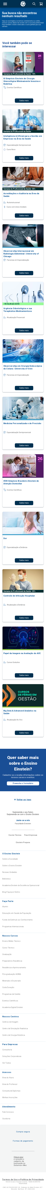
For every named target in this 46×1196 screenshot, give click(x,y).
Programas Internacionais (13, 927)
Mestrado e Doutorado (11, 981)
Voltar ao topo (24, 799)
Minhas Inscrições (10, 1097)
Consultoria (7, 1050)
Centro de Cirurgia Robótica (13, 1035)
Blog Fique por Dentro (11, 892)
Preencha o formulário (23, 783)
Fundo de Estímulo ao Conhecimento (17, 920)
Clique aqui (18, 1157)
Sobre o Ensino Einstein (12, 866)
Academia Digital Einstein (12, 1007)
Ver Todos (6, 1063)
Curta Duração (8, 987)
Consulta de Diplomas (11, 1091)
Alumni (5, 907)
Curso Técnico (8, 948)
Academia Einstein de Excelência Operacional (20, 885)
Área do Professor (10, 1084)
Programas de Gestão (11, 994)
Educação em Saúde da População (16, 913)
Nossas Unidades (9, 872)
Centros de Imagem (10, 1022)
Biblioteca (6, 879)
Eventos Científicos (10, 1001)
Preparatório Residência (12, 961)
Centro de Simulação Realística (15, 1028)
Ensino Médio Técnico (11, 941)
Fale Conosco (8, 1112)
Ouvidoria (6, 1119)
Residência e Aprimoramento (14, 968)
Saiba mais (24, 100)
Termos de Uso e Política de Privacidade (23, 1179)
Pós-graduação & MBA (11, 974)
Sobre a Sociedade (10, 859)
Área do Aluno (8, 1078)
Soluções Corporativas (11, 1056)
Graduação (7, 954)
